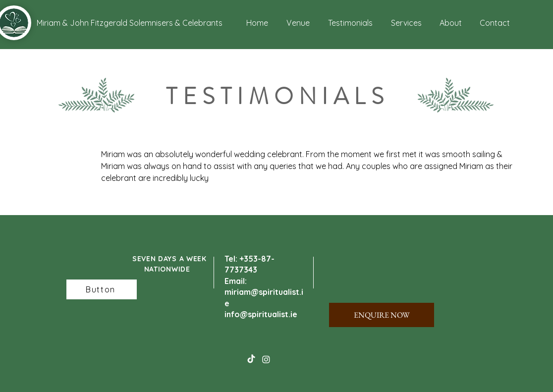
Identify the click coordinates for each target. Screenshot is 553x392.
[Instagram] (266, 359)
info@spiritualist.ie (260, 314)
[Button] (101, 289)
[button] (73, 23)
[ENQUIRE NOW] (381, 315)
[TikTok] (251, 359)
